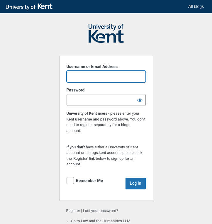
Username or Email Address (92, 66)
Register (73, 210)
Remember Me (89, 180)
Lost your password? (100, 210)
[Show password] (140, 100)
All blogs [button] (196, 6)
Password (76, 90)
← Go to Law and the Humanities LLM (98, 221)
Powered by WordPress (106, 36)
